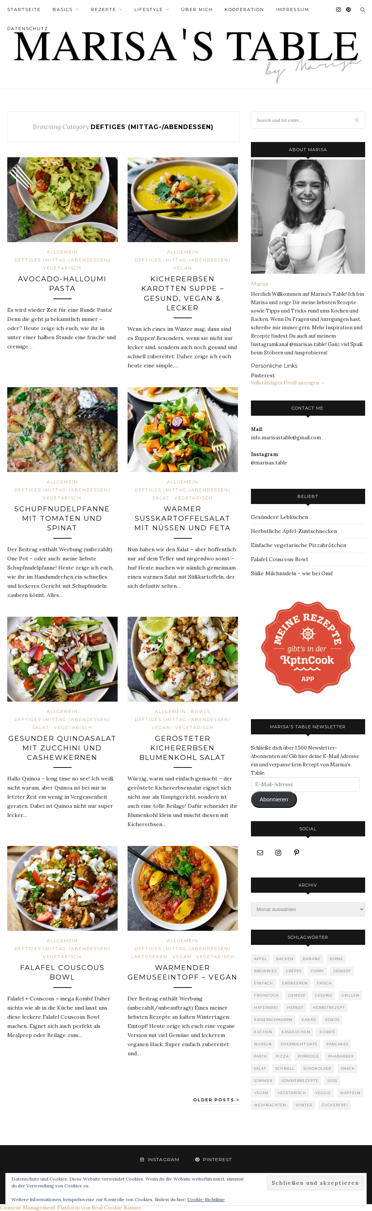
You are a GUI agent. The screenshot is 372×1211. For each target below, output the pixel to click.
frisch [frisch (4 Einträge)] (324, 983)
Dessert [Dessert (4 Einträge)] (342, 971)
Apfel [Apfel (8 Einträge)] (260, 959)
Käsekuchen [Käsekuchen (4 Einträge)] (295, 1032)
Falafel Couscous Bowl (279, 559)
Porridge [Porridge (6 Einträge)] (308, 1056)
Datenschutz (27, 28)
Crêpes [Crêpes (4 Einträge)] (294, 971)
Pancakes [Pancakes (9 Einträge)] (337, 1044)
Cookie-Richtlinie (206, 1199)
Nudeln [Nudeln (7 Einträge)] (263, 1044)
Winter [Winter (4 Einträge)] (303, 1105)
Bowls (201, 711)
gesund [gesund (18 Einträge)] (323, 995)
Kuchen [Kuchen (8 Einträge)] (263, 1032)
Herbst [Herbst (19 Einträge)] (295, 1007)
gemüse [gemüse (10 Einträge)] (297, 995)
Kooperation (244, 9)
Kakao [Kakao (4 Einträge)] (309, 1020)
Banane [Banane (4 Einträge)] (312, 959)
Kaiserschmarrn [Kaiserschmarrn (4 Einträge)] (273, 1020)
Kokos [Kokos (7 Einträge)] (332, 1020)
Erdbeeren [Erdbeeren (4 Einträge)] (295, 983)
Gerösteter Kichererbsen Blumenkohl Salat (182, 748)
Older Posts (216, 1100)
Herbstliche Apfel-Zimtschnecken (294, 531)
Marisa (259, 284)
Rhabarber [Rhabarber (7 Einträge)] (341, 1056)
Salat (161, 498)
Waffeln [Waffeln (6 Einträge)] (350, 1093)
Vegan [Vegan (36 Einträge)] (261, 1093)
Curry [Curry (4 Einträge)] (317, 971)
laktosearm (149, 956)
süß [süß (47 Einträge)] (332, 1081)
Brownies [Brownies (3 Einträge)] (265, 971)
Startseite (24, 9)
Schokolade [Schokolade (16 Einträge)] (317, 1068)
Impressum (292, 9)
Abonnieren (274, 799)
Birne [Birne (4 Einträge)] (336, 959)
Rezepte (103, 9)
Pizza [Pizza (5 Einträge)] (282, 1056)
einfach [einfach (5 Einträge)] (263, 983)
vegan (182, 268)
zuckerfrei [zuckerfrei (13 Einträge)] (334, 1105)
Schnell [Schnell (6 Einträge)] (284, 1068)
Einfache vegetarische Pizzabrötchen (298, 545)
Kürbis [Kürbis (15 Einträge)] (327, 1032)
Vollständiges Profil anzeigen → (288, 383)
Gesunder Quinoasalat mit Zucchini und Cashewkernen (62, 748)
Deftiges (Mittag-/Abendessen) (62, 260)
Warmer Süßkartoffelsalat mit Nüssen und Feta (182, 518)
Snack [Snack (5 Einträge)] (348, 1068)
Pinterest (263, 375)
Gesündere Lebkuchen (279, 517)
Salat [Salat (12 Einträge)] (260, 1068)
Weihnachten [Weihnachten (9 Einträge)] (270, 1105)
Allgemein (62, 252)
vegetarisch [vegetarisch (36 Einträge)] (292, 1093)
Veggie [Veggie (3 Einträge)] (323, 1093)
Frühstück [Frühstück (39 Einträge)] (266, 995)
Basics (63, 9)
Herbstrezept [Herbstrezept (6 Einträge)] (329, 1007)
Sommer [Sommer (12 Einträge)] (263, 1081)
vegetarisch (62, 268)
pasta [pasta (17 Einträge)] (260, 1056)
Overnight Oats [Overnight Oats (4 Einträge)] (299, 1044)
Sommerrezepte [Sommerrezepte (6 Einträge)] (299, 1081)
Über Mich (197, 9)
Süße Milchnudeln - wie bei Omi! (292, 573)
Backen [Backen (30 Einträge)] (285, 959)
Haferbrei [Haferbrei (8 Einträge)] (266, 1007)
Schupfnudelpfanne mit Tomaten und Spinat (62, 518)
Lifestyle (148, 9)
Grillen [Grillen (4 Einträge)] (350, 995)
